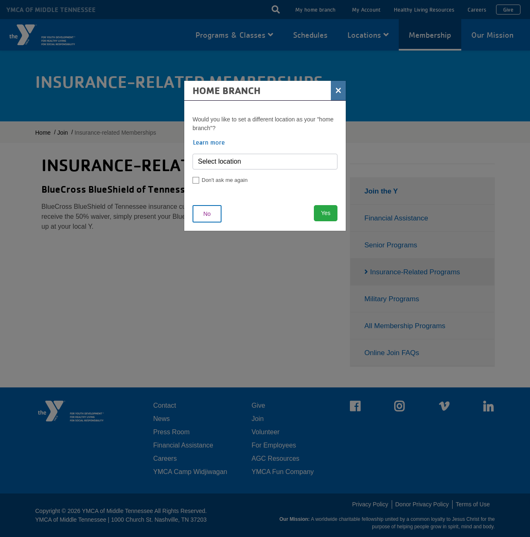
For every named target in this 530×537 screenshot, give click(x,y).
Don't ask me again (225, 180)
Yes (325, 213)
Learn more (209, 142)
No (207, 213)
